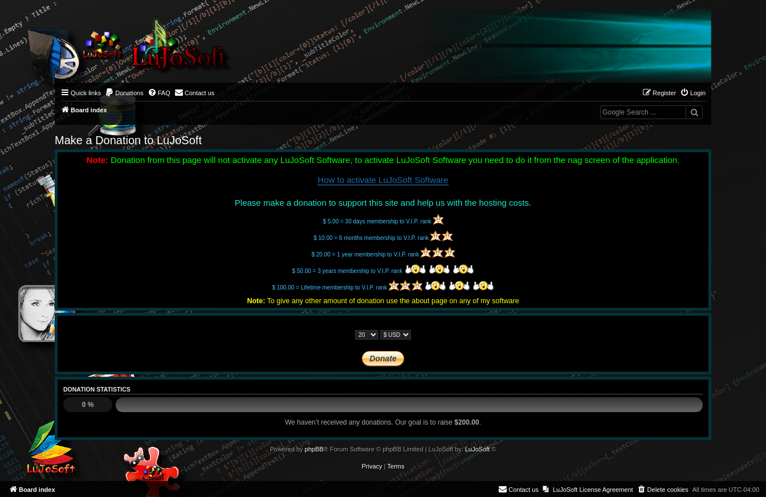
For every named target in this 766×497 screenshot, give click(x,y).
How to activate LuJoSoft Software (382, 180)
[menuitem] (124, 93)
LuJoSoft (477, 449)
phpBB (314, 449)
